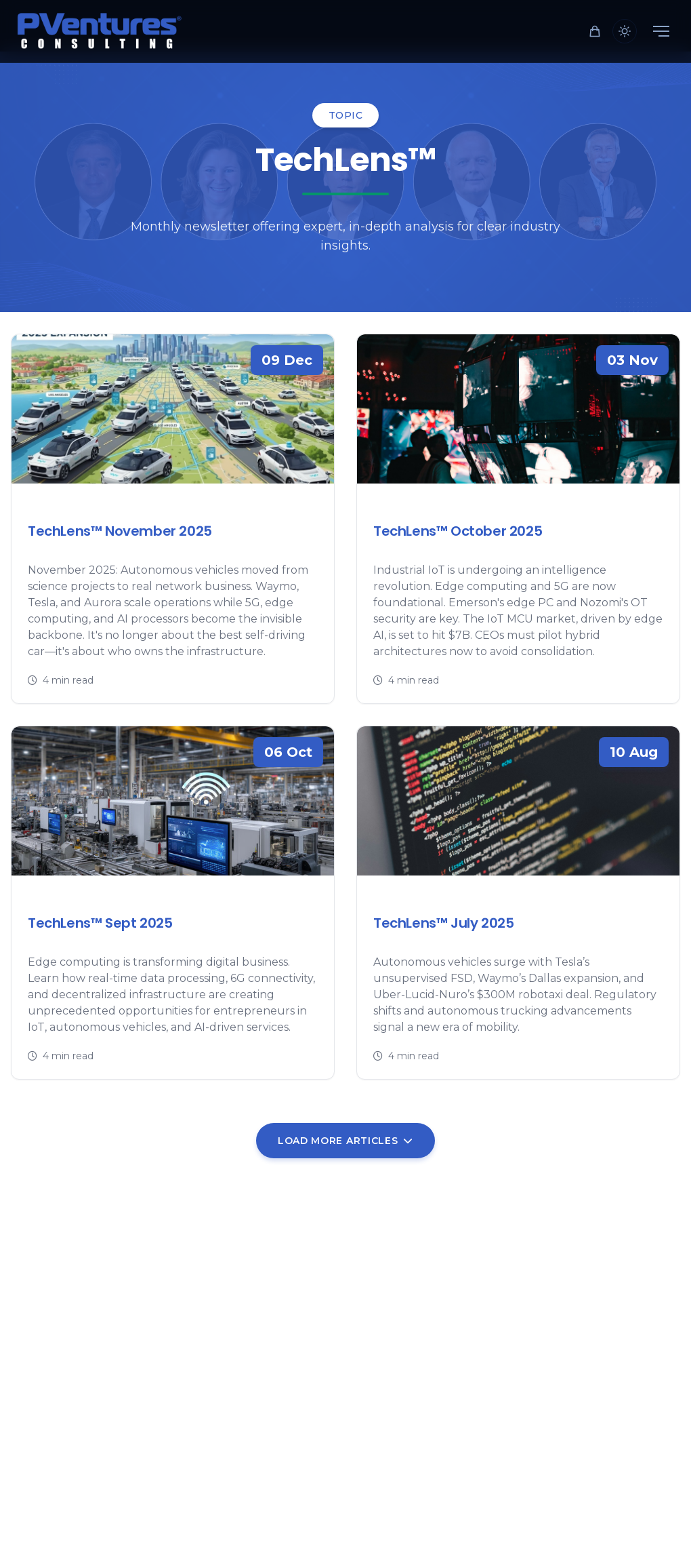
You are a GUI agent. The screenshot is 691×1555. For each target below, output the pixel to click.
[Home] (100, 31)
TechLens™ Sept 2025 (100, 922)
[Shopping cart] (595, 31)
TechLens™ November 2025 (120, 530)
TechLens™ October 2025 (457, 530)
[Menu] (661, 31)
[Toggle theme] (624, 31)
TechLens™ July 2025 (443, 922)
